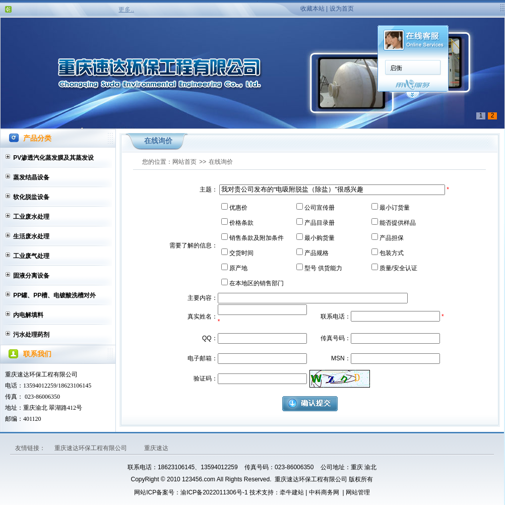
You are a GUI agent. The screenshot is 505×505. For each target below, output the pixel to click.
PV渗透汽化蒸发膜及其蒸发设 (53, 157)
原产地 (238, 268)
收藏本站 (312, 8)
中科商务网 (324, 492)
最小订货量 (395, 207)
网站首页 (184, 161)
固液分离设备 (31, 275)
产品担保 (392, 237)
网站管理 (358, 492)
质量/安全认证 (398, 268)
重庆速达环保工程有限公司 (91, 448)
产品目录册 (319, 222)
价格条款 (241, 222)
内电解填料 (28, 315)
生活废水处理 (31, 236)
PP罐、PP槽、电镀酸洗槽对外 (54, 295)
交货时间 (241, 253)
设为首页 (342, 8)
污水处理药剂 (31, 334)
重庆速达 (156, 448)
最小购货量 (319, 237)
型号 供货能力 (323, 268)
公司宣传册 (319, 207)
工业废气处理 (31, 256)
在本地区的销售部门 (256, 283)
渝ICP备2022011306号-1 (213, 492)
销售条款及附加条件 (256, 237)
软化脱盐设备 (31, 197)
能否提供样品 (398, 222)
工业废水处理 (31, 216)
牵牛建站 (292, 492)
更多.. (126, 9)
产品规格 (316, 253)
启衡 (396, 68)
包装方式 (392, 253)
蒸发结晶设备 (31, 177)
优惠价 (238, 207)
